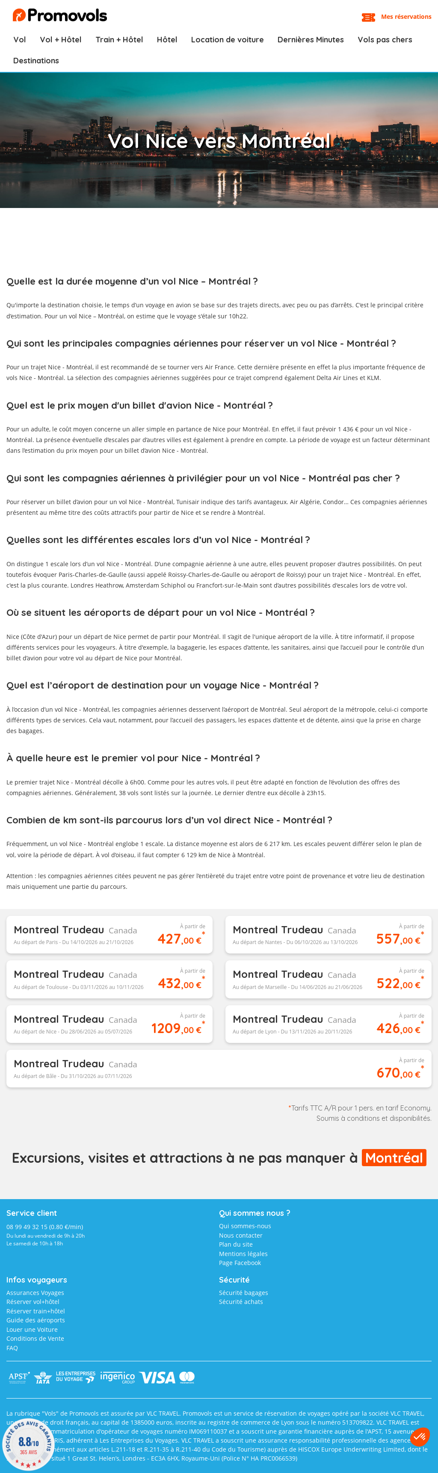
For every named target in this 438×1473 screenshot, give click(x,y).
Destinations (36, 60)
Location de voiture (227, 40)
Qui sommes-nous (245, 1226)
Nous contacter (241, 1235)
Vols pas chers (385, 40)
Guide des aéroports (35, 1320)
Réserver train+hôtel (35, 1311)
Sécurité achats (241, 1302)
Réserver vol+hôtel (32, 1302)
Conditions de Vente (35, 1338)
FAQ (12, 1348)
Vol (19, 40)
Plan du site (236, 1244)
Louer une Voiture (32, 1329)
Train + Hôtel (119, 40)
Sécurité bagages (243, 1293)
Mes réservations (406, 16)
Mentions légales (243, 1254)
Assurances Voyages (35, 1293)
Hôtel (167, 40)
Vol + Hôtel (61, 40)
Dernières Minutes (311, 40)
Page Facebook (240, 1263)
